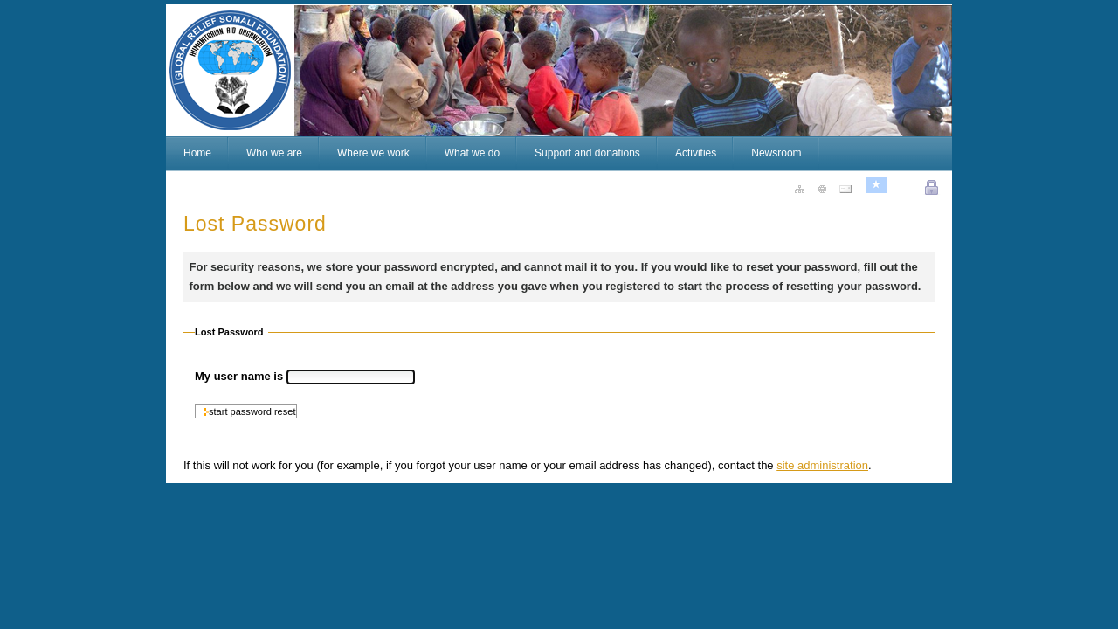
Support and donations (587, 153)
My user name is (240, 376)
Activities (695, 153)
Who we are (274, 153)
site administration (822, 465)
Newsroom (776, 153)
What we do (472, 153)
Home (197, 153)
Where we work (373, 153)
